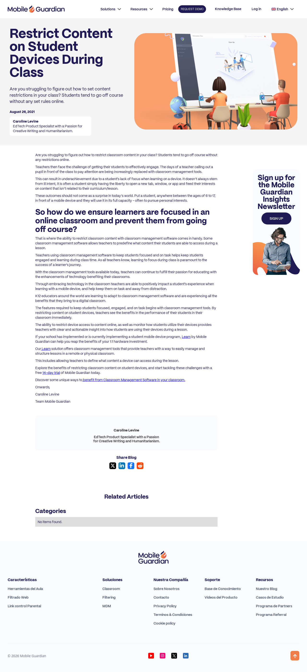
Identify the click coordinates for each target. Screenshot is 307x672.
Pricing (167, 9)
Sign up (276, 218)
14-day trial (51, 373)
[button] (111, 9)
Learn (186, 337)
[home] (36, 9)
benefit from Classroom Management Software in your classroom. (133, 380)
